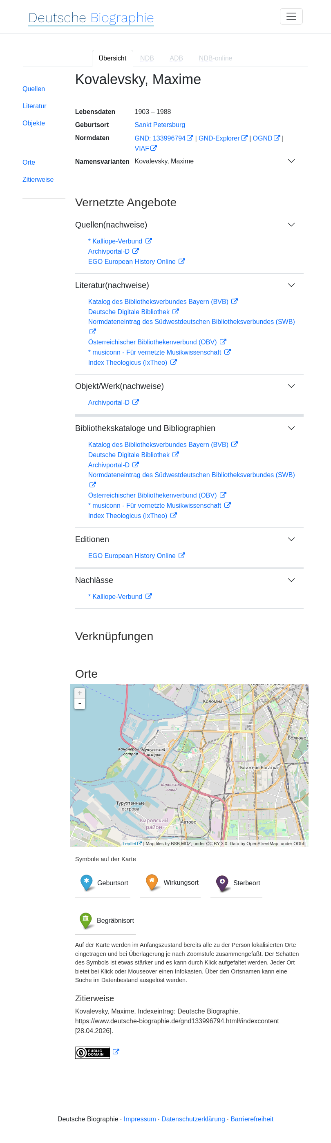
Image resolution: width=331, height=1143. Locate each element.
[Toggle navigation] (291, 16)
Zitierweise (38, 179)
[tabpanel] (165, 570)
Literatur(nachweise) (112, 285)
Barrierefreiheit (251, 1119)
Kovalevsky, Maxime (164, 161)
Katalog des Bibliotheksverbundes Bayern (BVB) (159, 301)
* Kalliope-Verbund (116, 241)
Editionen (92, 539)
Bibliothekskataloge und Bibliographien (145, 428)
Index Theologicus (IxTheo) (128, 362)
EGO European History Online (133, 261)
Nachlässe (94, 580)
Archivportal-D (110, 251)
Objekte (33, 123)
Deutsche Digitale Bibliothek (130, 311)
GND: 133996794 (160, 138)
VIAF (141, 148)
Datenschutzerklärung (193, 1119)
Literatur (34, 106)
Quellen (33, 88)
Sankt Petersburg (159, 124)
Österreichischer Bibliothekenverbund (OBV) (153, 342)
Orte (28, 162)
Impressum (140, 1119)
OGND (263, 138)
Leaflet (129, 843)
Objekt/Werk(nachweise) (119, 386)
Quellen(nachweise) (111, 224)
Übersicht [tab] (113, 58)
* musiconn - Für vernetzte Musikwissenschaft (155, 352)
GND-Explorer (219, 138)
